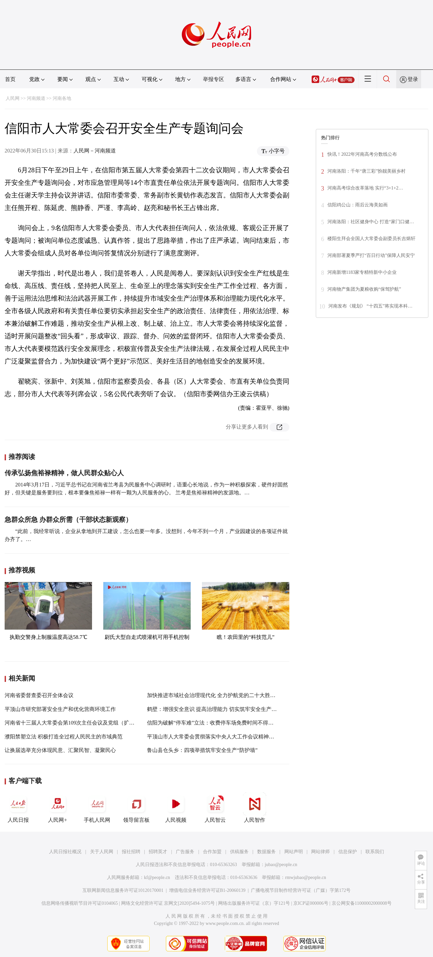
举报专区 (213, 79)
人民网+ (57, 807)
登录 (413, 79)
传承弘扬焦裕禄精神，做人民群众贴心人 (64, 473)
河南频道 (36, 98)
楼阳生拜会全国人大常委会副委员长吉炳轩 (371, 238)
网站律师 (320, 851)
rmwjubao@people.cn (305, 877)
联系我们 (374, 851)
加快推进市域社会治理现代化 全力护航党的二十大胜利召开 (216, 695)
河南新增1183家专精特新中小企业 (362, 272)
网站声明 (293, 851)
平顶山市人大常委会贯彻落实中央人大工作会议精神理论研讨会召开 (226, 736)
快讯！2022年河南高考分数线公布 (362, 154)
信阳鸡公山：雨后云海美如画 (357, 204)
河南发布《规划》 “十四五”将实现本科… (370, 306)
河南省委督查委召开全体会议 (39, 695)
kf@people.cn (157, 877)
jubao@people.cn (281, 864)
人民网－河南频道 (94, 150)
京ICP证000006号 (310, 903)
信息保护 (347, 851)
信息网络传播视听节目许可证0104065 (79, 903)
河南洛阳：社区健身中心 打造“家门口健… (370, 221)
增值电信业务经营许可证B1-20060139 (207, 890)
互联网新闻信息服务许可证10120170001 (123, 890)
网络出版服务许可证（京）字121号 (254, 903)
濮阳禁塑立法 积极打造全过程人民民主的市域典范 (63, 736)
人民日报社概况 (65, 851)
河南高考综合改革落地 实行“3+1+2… (365, 188)
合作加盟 (212, 851)
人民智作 (254, 807)
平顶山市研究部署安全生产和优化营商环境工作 (60, 709)
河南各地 (62, 98)
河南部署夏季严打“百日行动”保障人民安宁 (371, 255)
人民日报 (18, 807)
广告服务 (185, 851)
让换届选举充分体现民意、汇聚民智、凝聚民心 (60, 750)
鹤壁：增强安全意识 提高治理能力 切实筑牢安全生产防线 (214, 709)
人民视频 (175, 807)
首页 (10, 79)
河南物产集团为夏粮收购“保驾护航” (364, 289)
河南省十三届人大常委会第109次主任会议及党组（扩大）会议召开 (83, 723)
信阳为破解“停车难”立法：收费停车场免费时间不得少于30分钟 (221, 723)
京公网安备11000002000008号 (362, 903)
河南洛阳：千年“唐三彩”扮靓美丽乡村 (366, 171)
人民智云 (215, 807)
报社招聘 (131, 851)
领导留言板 (136, 807)
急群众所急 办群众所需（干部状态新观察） (68, 519)
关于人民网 (101, 851)
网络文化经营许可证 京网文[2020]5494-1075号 (168, 903)
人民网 (13, 98)
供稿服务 (239, 851)
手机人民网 (97, 807)
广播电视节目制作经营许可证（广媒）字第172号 (301, 890)
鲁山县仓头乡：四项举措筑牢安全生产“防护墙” (202, 750)
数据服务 (266, 851)
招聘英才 (158, 851)
